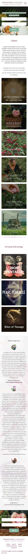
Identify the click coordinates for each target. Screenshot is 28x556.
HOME (8, 544)
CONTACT (14, 548)
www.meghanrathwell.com (14, 382)
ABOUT (14, 544)
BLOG (20, 546)
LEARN (20, 544)
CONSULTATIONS (11, 546)
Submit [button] (14, 29)
